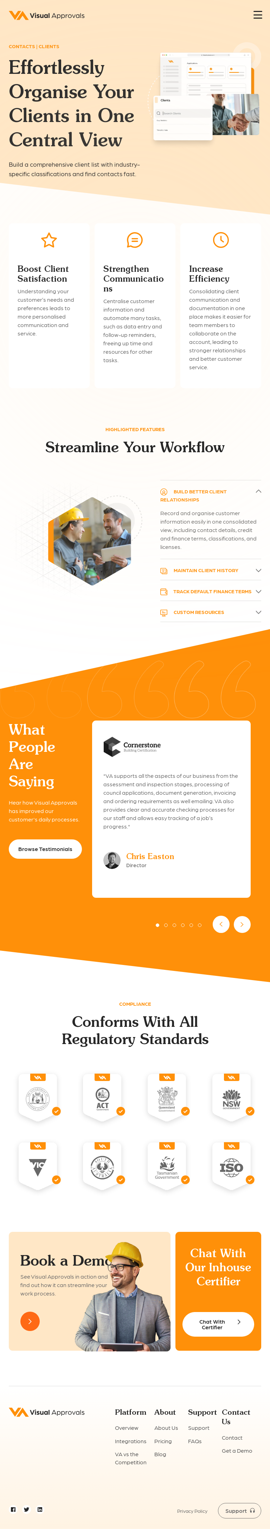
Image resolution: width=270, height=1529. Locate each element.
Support (236, 1510)
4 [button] (183, 925)
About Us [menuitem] (166, 1427)
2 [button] (166, 925)
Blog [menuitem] (160, 1454)
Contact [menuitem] (232, 1437)
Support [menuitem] (199, 1427)
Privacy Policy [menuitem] (192, 1511)
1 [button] (157, 925)
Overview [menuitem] (127, 1427)
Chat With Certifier (212, 1324)
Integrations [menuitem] (131, 1441)
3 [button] (174, 925)
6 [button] (199, 925)
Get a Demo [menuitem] (237, 1450)
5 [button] (191, 925)
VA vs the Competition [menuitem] (131, 1458)
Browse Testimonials (45, 848)
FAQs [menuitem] (195, 1441)
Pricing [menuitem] (163, 1441)
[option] (171, 809)
